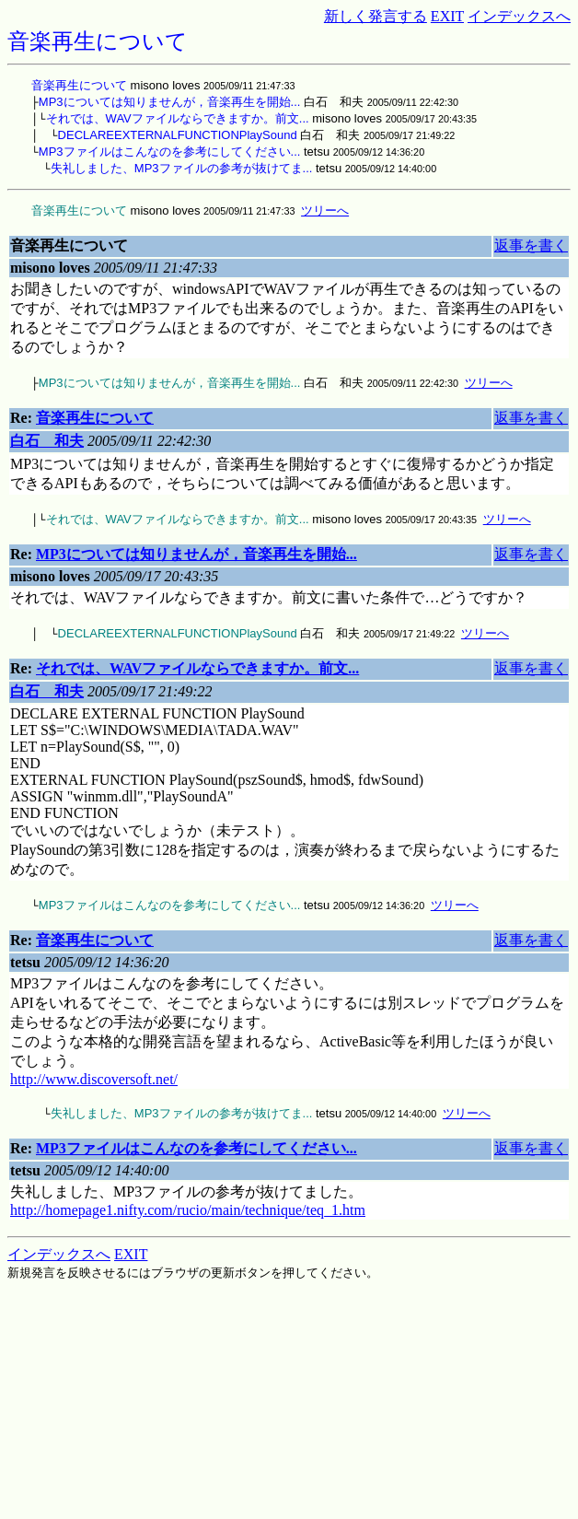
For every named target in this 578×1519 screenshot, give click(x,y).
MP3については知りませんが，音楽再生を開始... (170, 102)
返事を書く (531, 245)
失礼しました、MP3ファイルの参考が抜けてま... (182, 168)
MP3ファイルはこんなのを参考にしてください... (170, 151)
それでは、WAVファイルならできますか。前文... (177, 118)
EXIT (447, 16)
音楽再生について (79, 85)
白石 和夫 (47, 441)
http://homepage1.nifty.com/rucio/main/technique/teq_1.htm (187, 1210)
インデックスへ (519, 16)
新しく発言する (375, 16)
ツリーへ (325, 210)
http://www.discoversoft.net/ (94, 1079)
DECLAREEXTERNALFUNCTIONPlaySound (177, 135)
